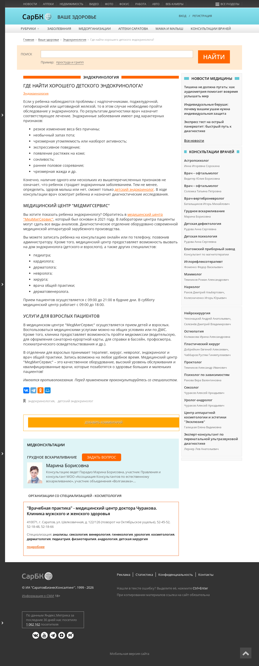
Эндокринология (36, 93)
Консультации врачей (211, 28)
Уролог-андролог (198, 400)
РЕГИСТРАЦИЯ (202, 16)
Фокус (124, 4)
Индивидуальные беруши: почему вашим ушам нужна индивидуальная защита (207, 109)
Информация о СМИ (38, 595)
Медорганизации (95, 28)
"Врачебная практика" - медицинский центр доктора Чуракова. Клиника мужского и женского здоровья (92, 510)
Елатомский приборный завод (209, 249)
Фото (109, 4)
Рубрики (30, 28)
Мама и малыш (169, 28)
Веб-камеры (174, 4)
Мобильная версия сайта (129, 653)
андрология (107, 539)
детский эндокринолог (134, 189)
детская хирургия (133, 539)
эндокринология (41, 401)
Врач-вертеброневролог (204, 198)
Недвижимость (71, 4)
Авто (156, 4)
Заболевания (59, 28)
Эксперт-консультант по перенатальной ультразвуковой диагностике (211, 439)
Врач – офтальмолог (201, 173)
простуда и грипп (70, 62)
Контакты (205, 574)
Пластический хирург (202, 344)
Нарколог (192, 286)
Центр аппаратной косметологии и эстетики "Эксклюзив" (205, 417)
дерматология (39, 539)
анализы (60, 534)
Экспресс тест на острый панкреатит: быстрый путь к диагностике (207, 126)
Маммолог (193, 274)
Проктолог (193, 362)
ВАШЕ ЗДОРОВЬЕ (76, 17)
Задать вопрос (101, 457)
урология (142, 534)
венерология (99, 534)
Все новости (194, 140)
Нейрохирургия (197, 313)
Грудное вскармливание (52, 457)
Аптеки (48, 4)
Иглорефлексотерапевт (203, 261)
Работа (140, 4)
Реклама (123, 574)
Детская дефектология (202, 223)
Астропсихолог (196, 160)
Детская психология (200, 236)
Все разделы (227, 4)
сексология (78, 534)
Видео (94, 4)
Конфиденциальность (175, 574)
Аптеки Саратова (133, 28)
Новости (30, 4)
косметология (162, 534)
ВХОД (182, 16)
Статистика (144, 574)
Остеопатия (194, 331)
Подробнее (36, 546)
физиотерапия (84, 539)
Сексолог (191, 387)
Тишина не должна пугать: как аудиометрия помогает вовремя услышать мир (211, 91)
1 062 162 (33, 624)
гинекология (122, 534)
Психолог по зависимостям (206, 374)
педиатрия (61, 539)
